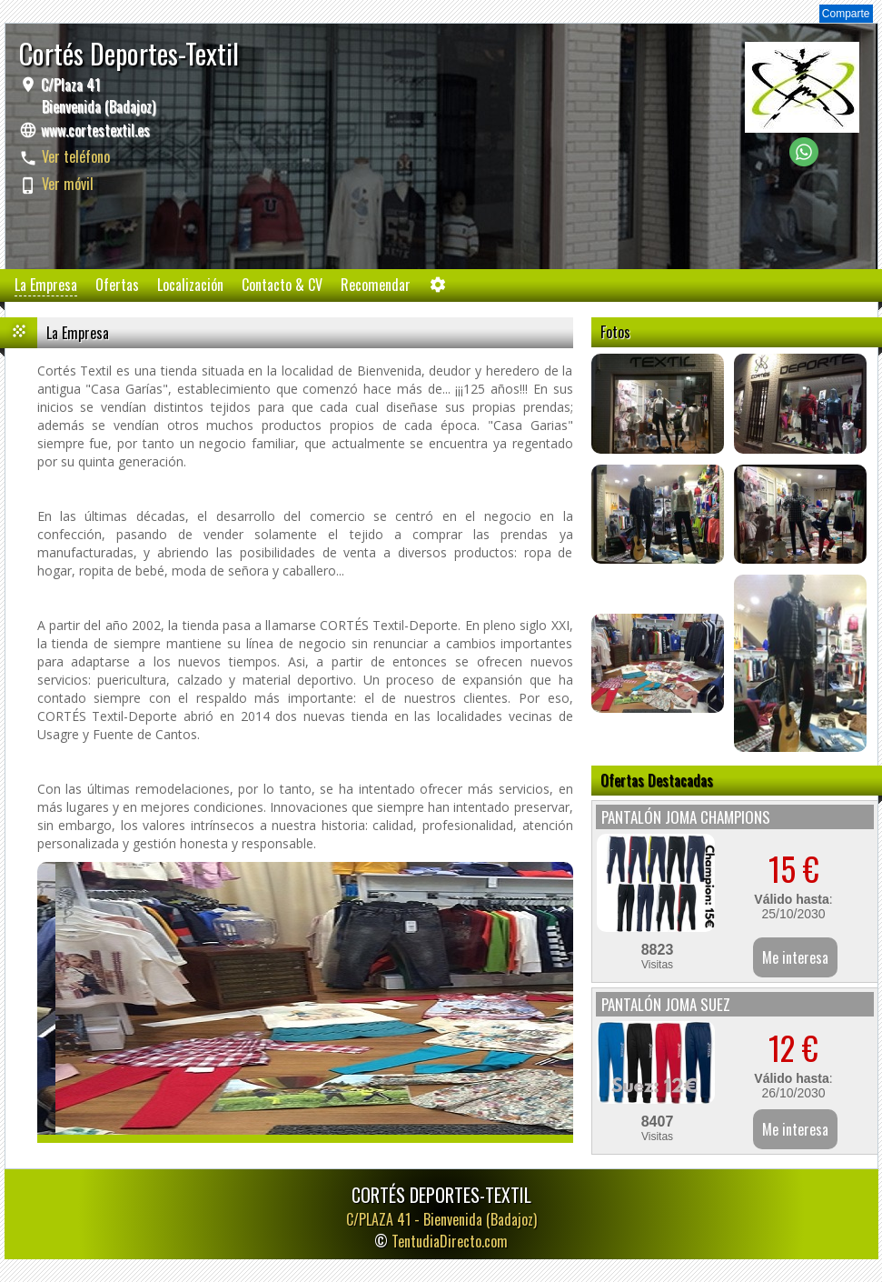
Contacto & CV (282, 284)
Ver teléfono (76, 156)
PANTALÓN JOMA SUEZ (665, 1004)
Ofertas (117, 284)
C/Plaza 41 (96, 95)
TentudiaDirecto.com (449, 1241)
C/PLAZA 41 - (441, 1219)
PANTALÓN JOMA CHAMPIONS (685, 817)
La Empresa (46, 284)
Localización (190, 284)
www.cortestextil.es (95, 130)
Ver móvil (68, 184)
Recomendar (376, 284)
